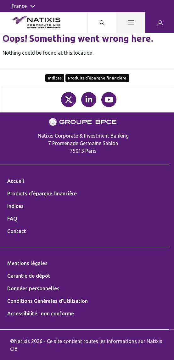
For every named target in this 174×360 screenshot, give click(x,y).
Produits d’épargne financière (97, 78)
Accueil (15, 181)
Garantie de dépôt (28, 276)
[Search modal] (101, 22)
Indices (55, 78)
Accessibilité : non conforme (40, 313)
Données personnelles (33, 288)
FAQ (12, 218)
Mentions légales (27, 263)
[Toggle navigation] (130, 22)
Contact (16, 231)
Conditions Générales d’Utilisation (47, 301)
